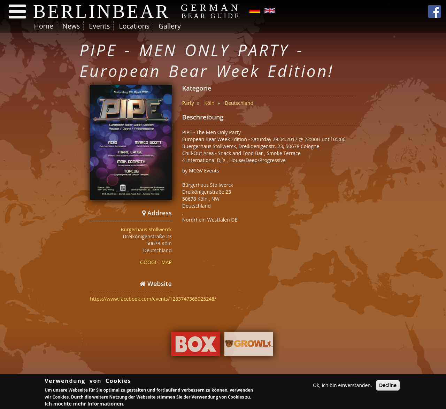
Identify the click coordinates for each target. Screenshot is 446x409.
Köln (209, 103)
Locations (134, 26)
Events (99, 26)
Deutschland (239, 103)
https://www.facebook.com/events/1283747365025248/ (153, 298)
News (71, 26)
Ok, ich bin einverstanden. (342, 386)
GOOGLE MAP (156, 262)
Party (188, 103)
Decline (388, 386)
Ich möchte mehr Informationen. (84, 404)
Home (43, 26)
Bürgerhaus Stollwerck (146, 229)
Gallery (170, 26)
